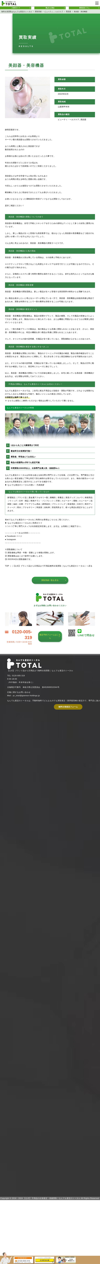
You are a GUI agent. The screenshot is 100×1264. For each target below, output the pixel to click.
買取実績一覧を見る (50, 580)
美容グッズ (70, 497)
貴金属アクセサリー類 (38, 497)
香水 (19, 507)
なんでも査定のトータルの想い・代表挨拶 (26, 485)
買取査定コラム (84, 8)
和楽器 (39, 507)
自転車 (47, 507)
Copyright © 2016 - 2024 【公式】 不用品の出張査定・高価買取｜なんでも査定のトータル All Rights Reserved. (50, 1199)
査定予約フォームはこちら (50, 636)
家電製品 (11, 497)
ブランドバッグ (59, 504)
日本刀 (80, 504)
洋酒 (58, 501)
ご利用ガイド (15, 8)
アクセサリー (29, 507)
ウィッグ (13, 501)
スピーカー (66, 501)
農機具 (53, 497)
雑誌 (27, 501)
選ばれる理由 (50, 8)
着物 (75, 501)
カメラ (80, 497)
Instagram (11, 539)
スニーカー (84, 501)
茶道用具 (56, 507)
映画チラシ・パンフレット (42, 501)
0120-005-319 (18, 676)
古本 (21, 501)
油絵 (15, 504)
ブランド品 (22, 497)
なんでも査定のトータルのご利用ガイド (25, 523)
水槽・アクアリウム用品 (29, 504)
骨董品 (61, 497)
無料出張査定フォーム (68, 707)
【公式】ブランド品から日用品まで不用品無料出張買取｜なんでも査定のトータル (49, 566)
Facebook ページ (14, 536)
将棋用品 (89, 497)
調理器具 (46, 504)
